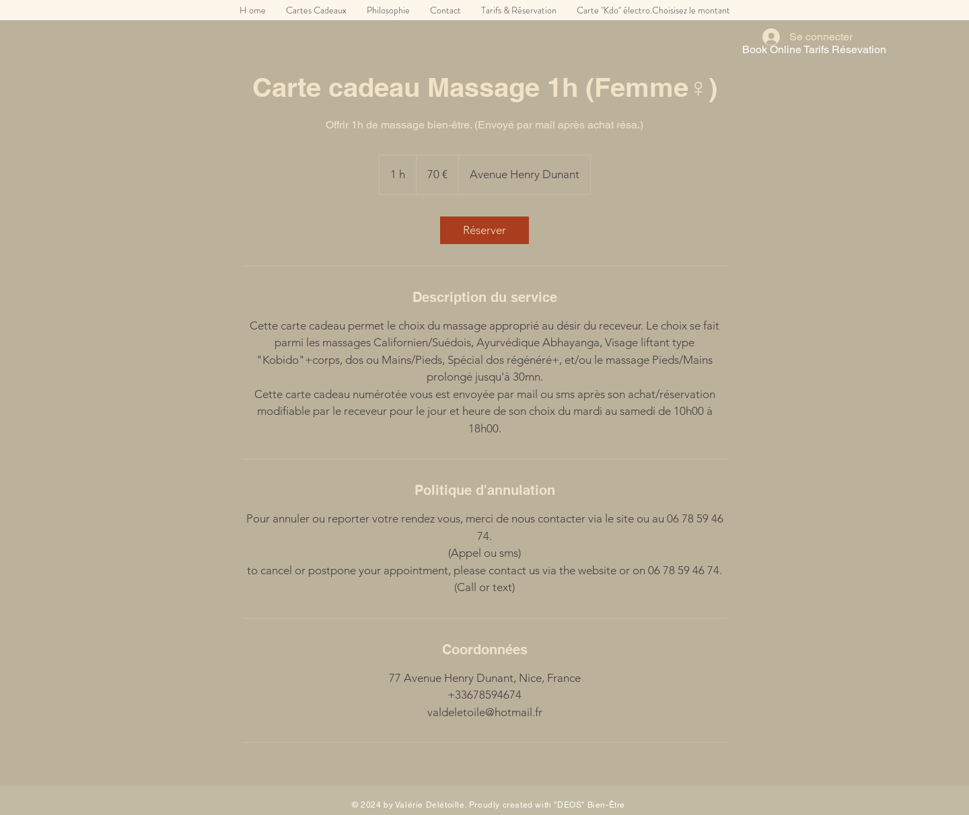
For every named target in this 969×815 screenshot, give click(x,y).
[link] (484, 230)
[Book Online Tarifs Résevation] (814, 50)
